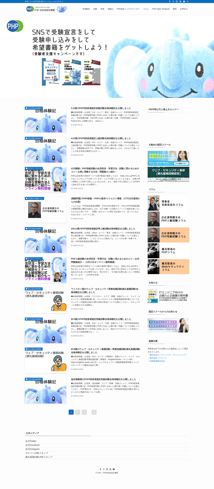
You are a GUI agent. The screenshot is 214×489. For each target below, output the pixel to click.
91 (94, 412)
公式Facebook (35, 449)
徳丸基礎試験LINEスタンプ (41, 468)
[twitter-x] (173, 1)
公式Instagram (35, 455)
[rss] (180, 1)
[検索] (187, 1)
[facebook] (170, 1)
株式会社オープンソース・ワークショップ (168, 355)
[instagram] (177, 1)
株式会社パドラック (158, 358)
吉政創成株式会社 (157, 361)
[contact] (184, 1)
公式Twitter (33, 442)
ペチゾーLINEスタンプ (39, 462)
